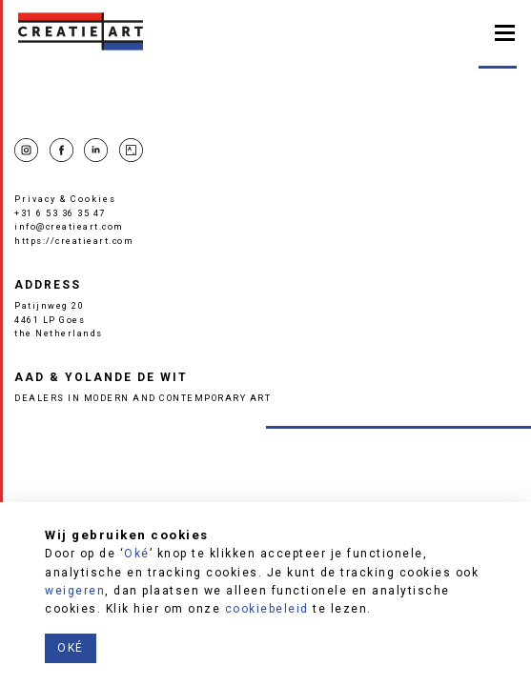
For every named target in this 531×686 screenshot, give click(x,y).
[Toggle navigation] (505, 31)
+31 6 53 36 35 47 (60, 213)
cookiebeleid (267, 608)
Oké (137, 553)
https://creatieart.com (73, 240)
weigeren (75, 590)
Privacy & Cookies (65, 198)
